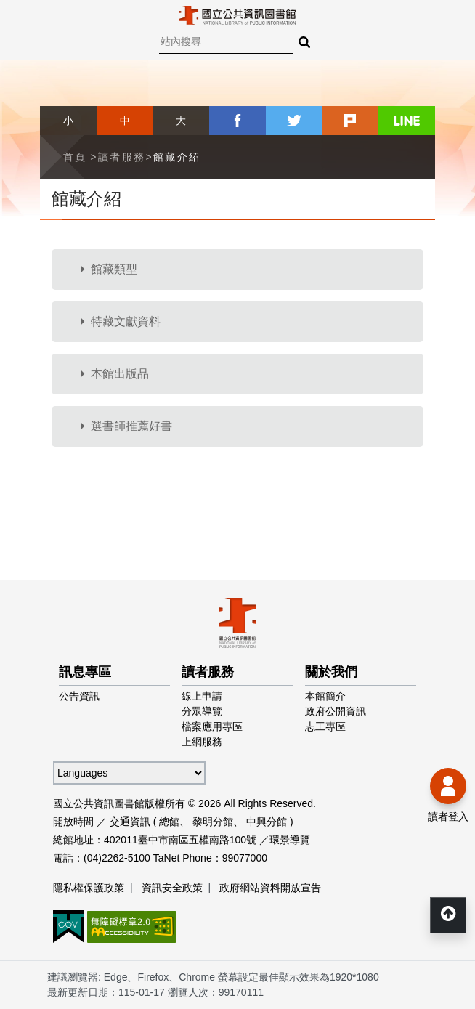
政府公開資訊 (335, 711)
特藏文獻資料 (121, 321)
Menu (22, 22)
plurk (350, 120)
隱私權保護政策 (88, 887)
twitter (294, 120)
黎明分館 (212, 821)
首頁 (75, 157)
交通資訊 (130, 821)
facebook (237, 120)
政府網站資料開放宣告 (270, 887)
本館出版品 (115, 374)
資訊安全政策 (172, 887)
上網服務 (202, 741)
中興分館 (266, 821)
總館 (169, 821)
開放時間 (73, 821)
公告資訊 (79, 696)
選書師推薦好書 (126, 426)
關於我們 (331, 672)
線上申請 (202, 696)
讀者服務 (122, 157)
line (406, 120)
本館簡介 (325, 696)
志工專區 (325, 726)
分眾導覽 (202, 711)
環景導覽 (289, 840)
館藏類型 (109, 269)
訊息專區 (85, 672)
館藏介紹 (177, 157)
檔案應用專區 (212, 726)
